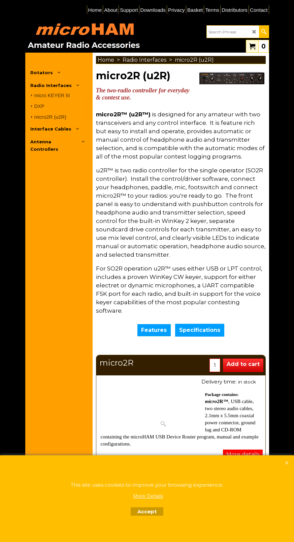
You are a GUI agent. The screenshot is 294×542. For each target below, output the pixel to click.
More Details (148, 496)
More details (242, 454)
